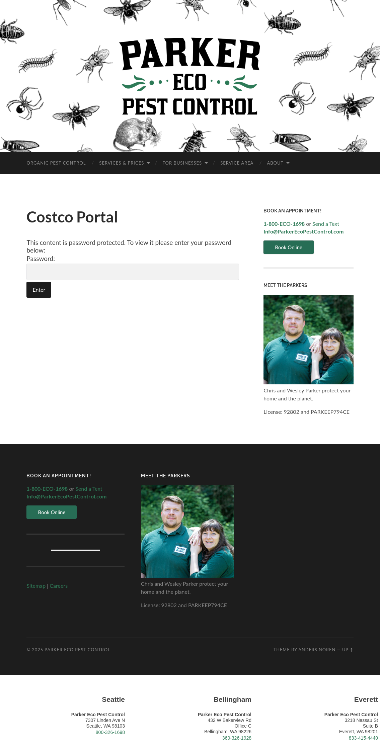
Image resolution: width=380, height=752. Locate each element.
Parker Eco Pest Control (77, 649)
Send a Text (325, 223)
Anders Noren (316, 649)
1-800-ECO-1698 (284, 223)
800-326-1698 (110, 732)
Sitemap (36, 585)
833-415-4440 (363, 738)
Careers (59, 585)
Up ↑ (348, 649)
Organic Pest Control (56, 163)
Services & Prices (121, 163)
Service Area (236, 163)
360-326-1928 (236, 738)
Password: (132, 267)
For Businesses (182, 163)
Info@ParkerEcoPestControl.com (303, 231)
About (275, 163)
